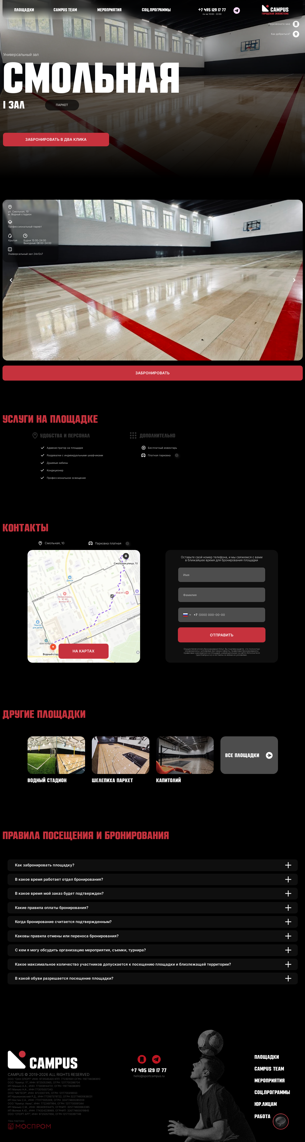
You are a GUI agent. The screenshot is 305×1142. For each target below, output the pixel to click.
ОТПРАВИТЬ (221, 635)
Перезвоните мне (279, 23)
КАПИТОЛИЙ (168, 779)
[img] (236, 10)
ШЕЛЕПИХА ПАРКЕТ (112, 779)
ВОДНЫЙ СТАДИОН (47, 779)
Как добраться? (280, 33)
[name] (221, 574)
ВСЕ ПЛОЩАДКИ (242, 754)
